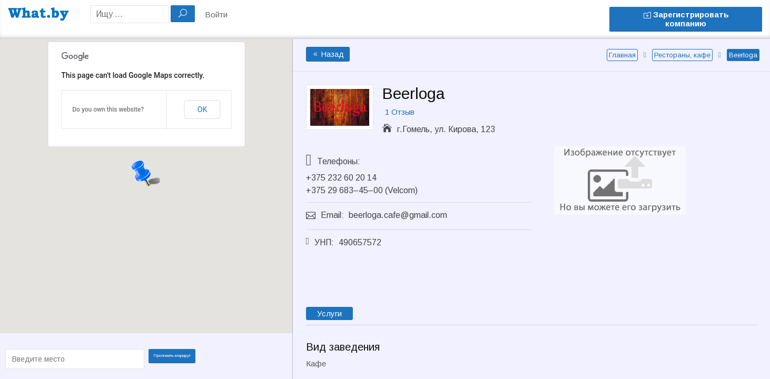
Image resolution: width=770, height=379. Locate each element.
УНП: (324, 242)
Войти (216, 14)
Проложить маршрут (175, 358)
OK (202, 109)
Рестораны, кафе (682, 55)
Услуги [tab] (329, 313)
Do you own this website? (108, 109)
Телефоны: (338, 161)
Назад (328, 54)
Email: (332, 215)
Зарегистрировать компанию (686, 19)
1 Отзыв (399, 111)
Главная (622, 55)
